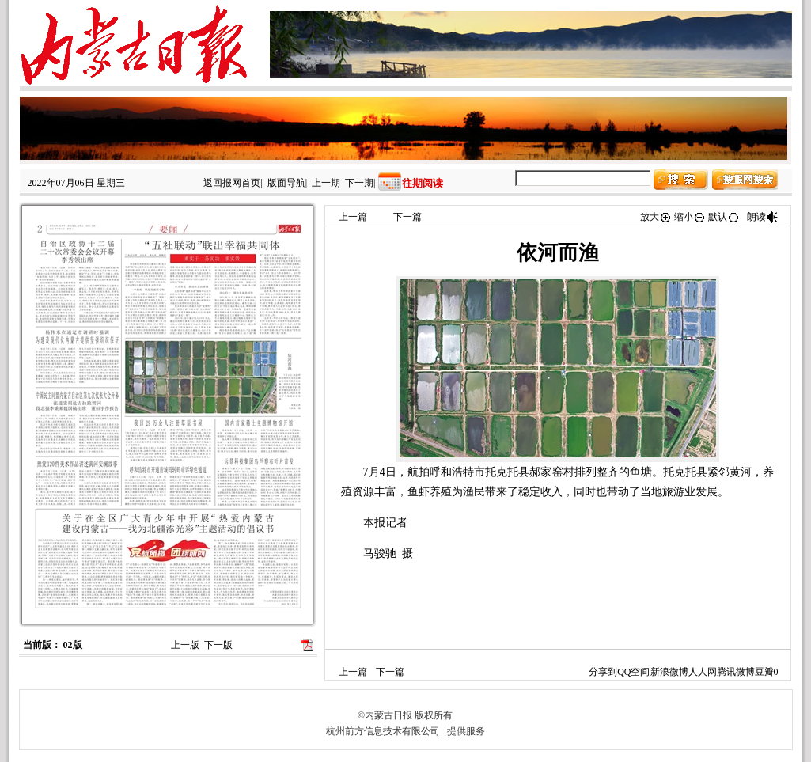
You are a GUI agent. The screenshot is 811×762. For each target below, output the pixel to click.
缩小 (690, 216)
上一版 (185, 644)
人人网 (702, 671)
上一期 (326, 182)
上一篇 (353, 216)
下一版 (218, 644)
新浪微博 (669, 671)
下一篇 (407, 216)
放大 (656, 216)
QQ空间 (633, 671)
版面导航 (286, 182)
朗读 (763, 216)
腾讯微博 (736, 671)
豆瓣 (764, 671)
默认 (724, 216)
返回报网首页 (231, 182)
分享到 (603, 671)
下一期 (359, 182)
